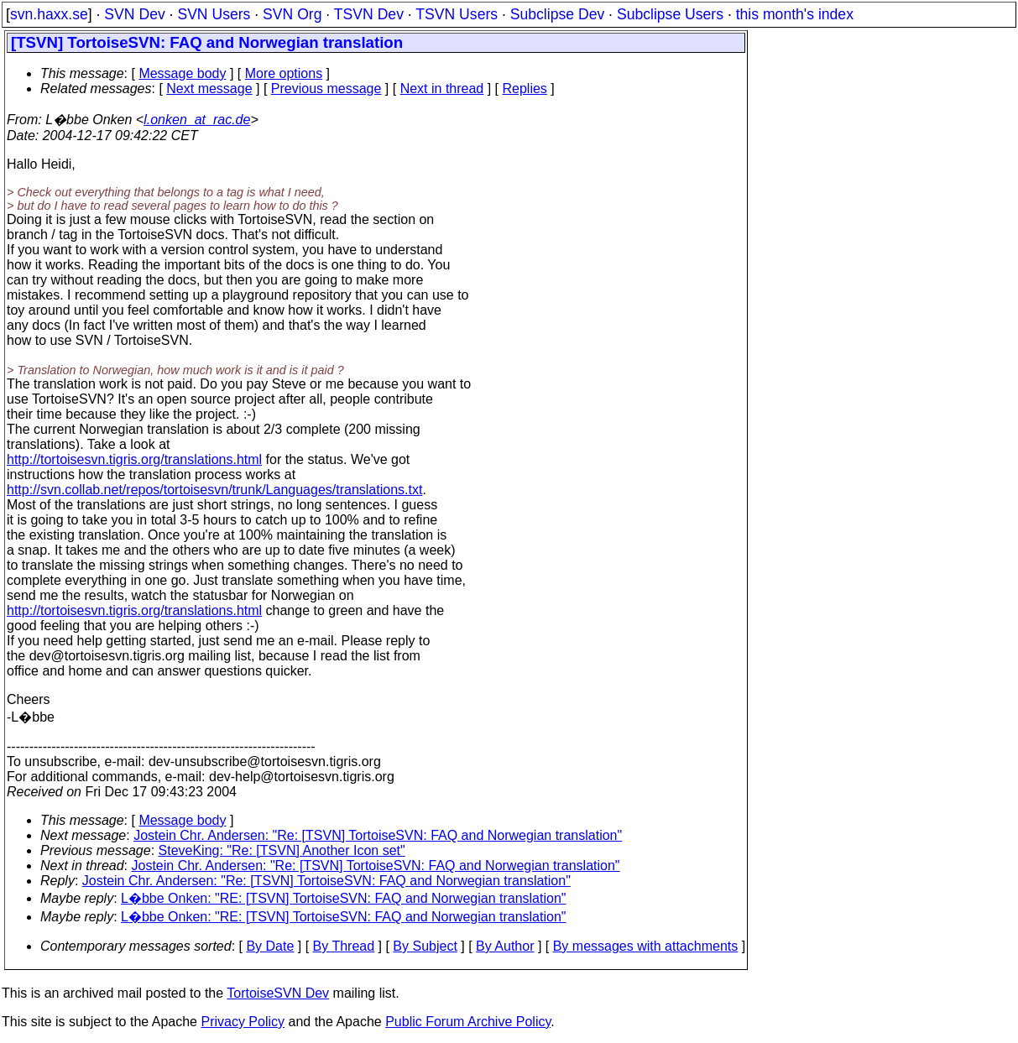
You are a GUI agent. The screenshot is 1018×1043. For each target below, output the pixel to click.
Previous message (326, 88)
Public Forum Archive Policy (468, 1021)
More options (284, 73)
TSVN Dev (369, 14)
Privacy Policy (243, 1021)
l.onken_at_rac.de (197, 119)
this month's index (795, 14)
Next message (209, 88)
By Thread (344, 946)
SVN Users (213, 14)
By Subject (425, 946)
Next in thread (442, 88)
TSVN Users (456, 14)
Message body (182, 73)
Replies (525, 88)
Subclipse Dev (557, 14)
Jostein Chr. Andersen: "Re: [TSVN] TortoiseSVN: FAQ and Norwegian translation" (377, 835)
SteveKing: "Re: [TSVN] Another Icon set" (282, 850)
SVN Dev (134, 14)
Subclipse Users (670, 14)
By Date (270, 946)
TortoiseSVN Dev (278, 993)
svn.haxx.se (49, 14)
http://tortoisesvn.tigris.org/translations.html (134, 459)
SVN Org (292, 14)
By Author (505, 946)
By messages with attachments (646, 946)
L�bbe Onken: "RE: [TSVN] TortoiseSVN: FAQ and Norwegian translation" (343, 898)
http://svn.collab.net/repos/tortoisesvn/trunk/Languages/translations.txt (214, 489)
